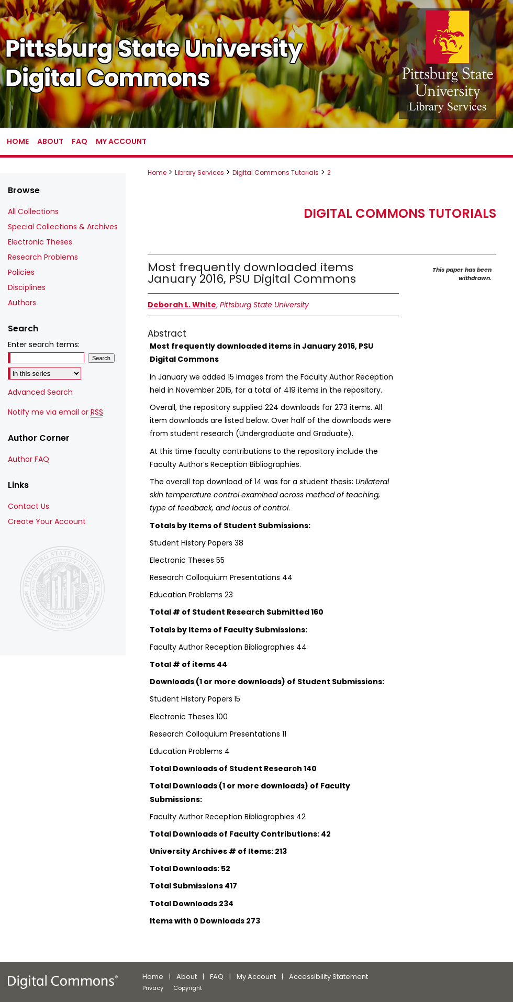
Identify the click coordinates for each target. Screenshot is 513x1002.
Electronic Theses (40, 242)
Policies (21, 272)
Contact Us (28, 506)
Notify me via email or (55, 412)
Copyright (187, 988)
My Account (256, 977)
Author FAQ (28, 459)
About (186, 977)
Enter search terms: (44, 344)
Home (157, 172)
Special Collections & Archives (63, 226)
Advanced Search (40, 392)
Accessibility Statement (328, 977)
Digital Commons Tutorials (275, 172)
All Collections (33, 211)
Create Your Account (47, 521)
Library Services (199, 172)
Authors (22, 302)
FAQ (217, 977)
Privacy (152, 988)
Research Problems (43, 257)
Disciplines (27, 287)
